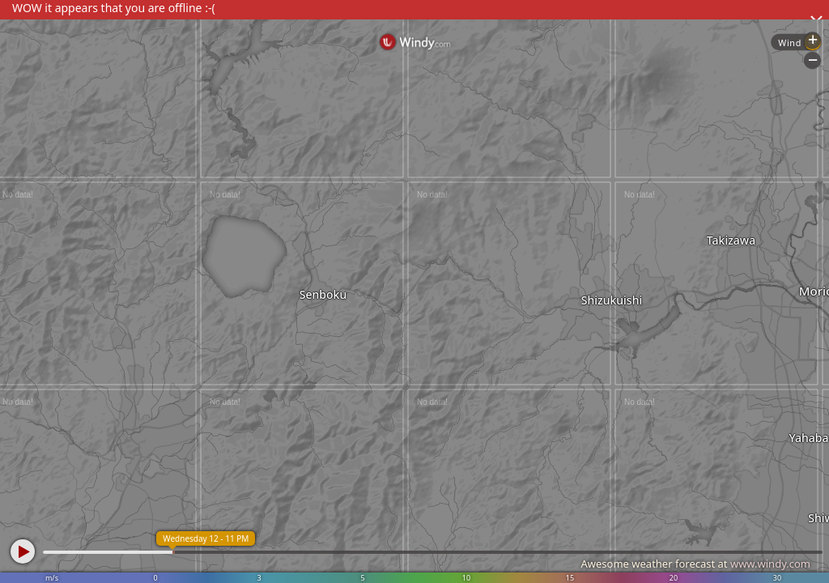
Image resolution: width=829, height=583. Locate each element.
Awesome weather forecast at (695, 563)
